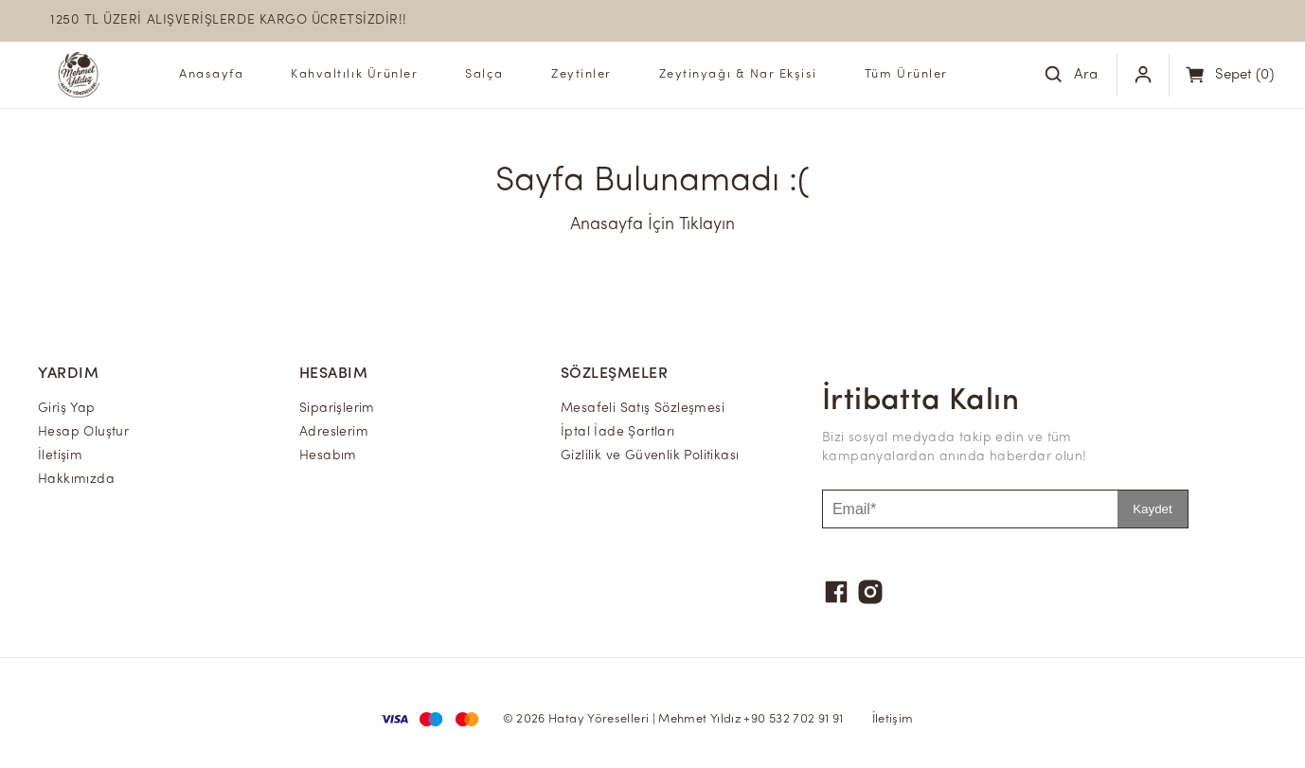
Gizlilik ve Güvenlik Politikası (650, 456)
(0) (1244, 75)
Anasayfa (211, 74)
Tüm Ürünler (906, 74)
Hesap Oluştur (83, 432)
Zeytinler (581, 74)
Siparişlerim (337, 409)
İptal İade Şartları (618, 432)
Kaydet (1152, 509)
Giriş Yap (67, 409)
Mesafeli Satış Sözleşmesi (642, 409)
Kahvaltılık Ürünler (354, 74)
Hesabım (328, 456)
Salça (484, 74)
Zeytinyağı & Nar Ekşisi (738, 74)
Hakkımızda (76, 480)
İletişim (60, 456)
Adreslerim (333, 432)
